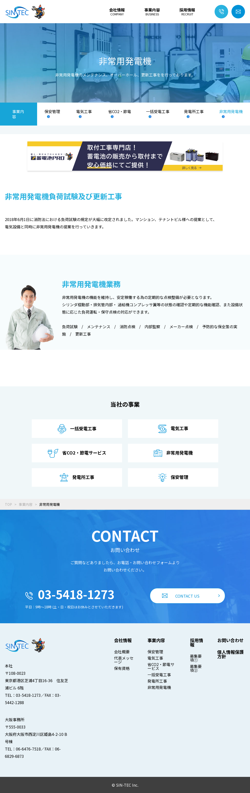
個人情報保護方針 (230, 654)
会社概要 (122, 652)
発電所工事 (194, 111)
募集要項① (196, 658)
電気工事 (84, 111)
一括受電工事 (157, 111)
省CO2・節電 (119, 111)
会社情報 (117, 12)
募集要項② (196, 668)
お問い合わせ (230, 640)
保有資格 (122, 668)
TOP (8, 504)
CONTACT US (181, 596)
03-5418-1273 (70, 594)
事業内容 (152, 12)
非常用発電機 (231, 111)
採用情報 (187, 12)
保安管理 (52, 111)
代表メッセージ (124, 660)
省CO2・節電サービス (160, 666)
